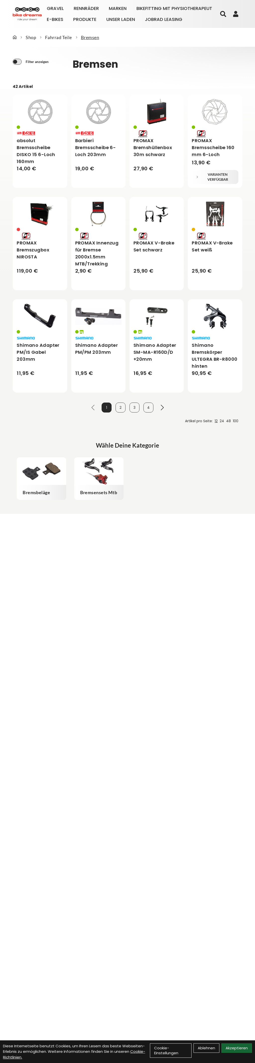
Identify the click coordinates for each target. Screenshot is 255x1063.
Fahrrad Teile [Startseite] (58, 37)
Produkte (84, 19)
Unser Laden (120, 19)
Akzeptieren (237, 1048)
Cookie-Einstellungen (166, 1050)
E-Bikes (55, 19)
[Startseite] (15, 37)
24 (222, 420)
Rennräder (86, 8)
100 (235, 420)
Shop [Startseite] (31, 37)
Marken (118, 8)
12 (216, 420)
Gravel (55, 8)
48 (228, 420)
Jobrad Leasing (163, 19)
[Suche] (223, 14)
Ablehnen (206, 1048)
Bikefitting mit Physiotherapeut (174, 8)
